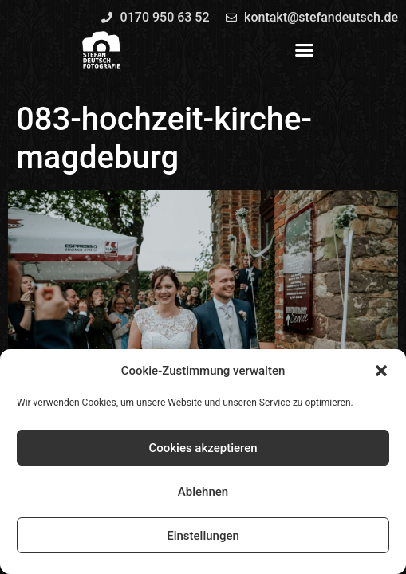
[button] (381, 371)
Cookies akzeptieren (202, 448)
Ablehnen (203, 492)
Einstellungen (203, 536)
